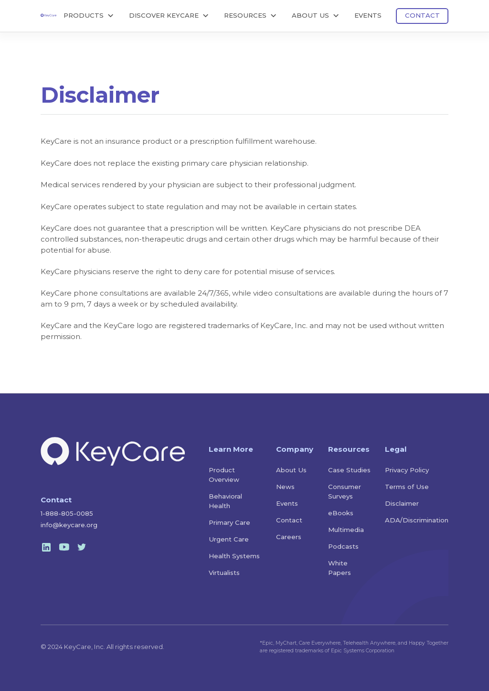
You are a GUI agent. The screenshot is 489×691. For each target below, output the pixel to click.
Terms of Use (407, 486)
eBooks (340, 513)
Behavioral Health (225, 501)
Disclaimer (402, 503)
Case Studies (349, 470)
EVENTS (368, 15)
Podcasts (343, 546)
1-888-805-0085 (67, 513)
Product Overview (224, 474)
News (285, 486)
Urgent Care (229, 539)
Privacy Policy (407, 470)
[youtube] (64, 547)
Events (287, 503)
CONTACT (422, 15)
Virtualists (224, 572)
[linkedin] (46, 547)
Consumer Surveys (344, 491)
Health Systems (234, 556)
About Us (291, 470)
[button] (89, 16)
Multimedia (346, 529)
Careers (288, 537)
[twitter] (81, 547)
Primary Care (229, 522)
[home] (48, 15)
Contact (289, 520)
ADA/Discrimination (416, 520)
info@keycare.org (69, 525)
